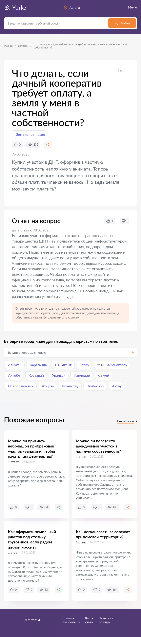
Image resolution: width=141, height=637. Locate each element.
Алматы (14, 365)
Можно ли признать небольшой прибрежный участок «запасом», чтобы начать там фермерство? (31, 448)
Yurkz (15, 7)
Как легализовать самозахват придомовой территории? (103, 534)
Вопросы (23, 45)
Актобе (14, 375)
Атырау (48, 386)
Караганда (38, 365)
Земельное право (30, 134)
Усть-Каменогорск (112, 365)
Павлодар (82, 375)
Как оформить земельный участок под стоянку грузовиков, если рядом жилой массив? (32, 539)
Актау (117, 386)
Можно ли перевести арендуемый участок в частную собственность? (98, 445)
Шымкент (63, 365)
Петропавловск (20, 386)
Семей (103, 375)
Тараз (84, 365)
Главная (8, 45)
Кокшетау (70, 386)
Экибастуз (95, 386)
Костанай (36, 375)
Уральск (58, 375)
